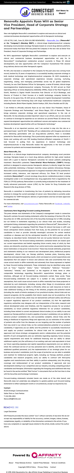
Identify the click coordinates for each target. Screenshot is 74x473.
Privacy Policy (43, 467)
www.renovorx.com (31, 204)
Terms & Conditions (58, 463)
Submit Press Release (41, 463)
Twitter (9, 206)
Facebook (58, 204)
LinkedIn (66, 204)
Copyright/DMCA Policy (27, 467)
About (11, 463)
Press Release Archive (23, 463)
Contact (53, 467)
